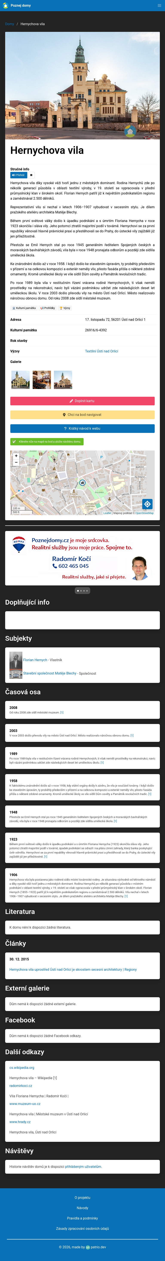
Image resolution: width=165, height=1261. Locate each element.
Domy (9, 24)
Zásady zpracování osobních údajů (82, 1229)
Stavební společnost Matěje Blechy (43, 673)
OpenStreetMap (144, 513)
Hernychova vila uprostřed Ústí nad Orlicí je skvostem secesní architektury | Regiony (73, 970)
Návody (82, 1208)
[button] (159, 5)
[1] (61, 712)
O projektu (82, 1198)
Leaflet (107, 513)
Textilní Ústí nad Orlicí (101, 351)
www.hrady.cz (20, 1122)
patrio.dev (96, 1247)
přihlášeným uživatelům (83, 1167)
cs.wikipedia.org (21, 1068)
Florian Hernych (28, 660)
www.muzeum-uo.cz (24, 1104)
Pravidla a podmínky (82, 1218)
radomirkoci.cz (20, 1086)
